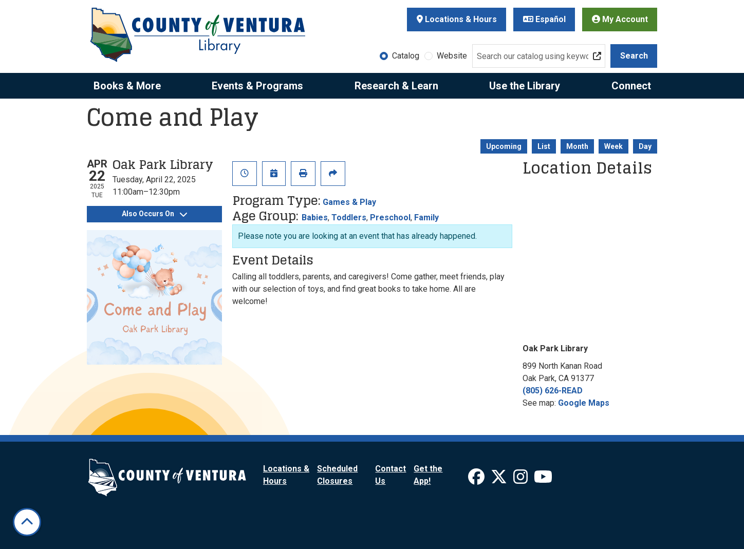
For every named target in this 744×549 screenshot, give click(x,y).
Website (452, 56)
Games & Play (349, 202)
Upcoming (504, 146)
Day (645, 146)
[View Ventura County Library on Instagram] (521, 480)
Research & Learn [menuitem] (396, 86)
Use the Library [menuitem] (524, 86)
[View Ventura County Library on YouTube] (543, 480)
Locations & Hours (457, 19)
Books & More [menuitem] (127, 86)
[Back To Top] (27, 522)
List (543, 146)
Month (577, 146)
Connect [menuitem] (631, 86)
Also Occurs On (154, 214)
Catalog (405, 56)
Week (613, 146)
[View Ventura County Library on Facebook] (477, 480)
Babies (315, 217)
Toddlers (348, 217)
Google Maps (583, 403)
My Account (620, 19)
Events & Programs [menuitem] (257, 86)
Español (544, 19)
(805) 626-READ (553, 390)
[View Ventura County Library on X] (500, 480)
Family (426, 217)
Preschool (390, 217)
